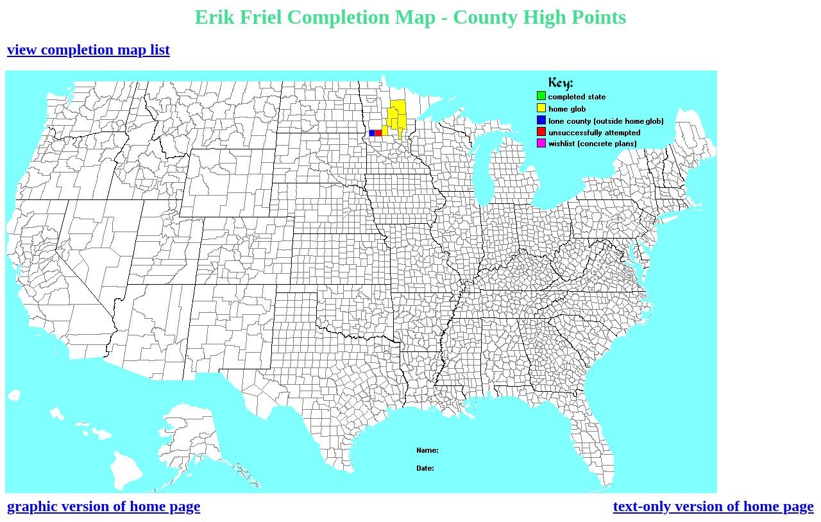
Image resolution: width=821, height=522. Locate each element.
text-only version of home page (713, 506)
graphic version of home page (103, 506)
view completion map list (88, 49)
